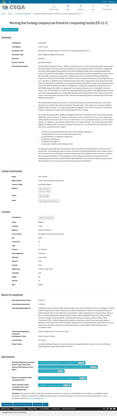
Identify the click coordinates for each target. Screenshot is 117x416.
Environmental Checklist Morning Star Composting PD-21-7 (61, 363)
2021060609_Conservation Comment (54, 385)
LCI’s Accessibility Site (36, 398)
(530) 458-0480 (44, 196)
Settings (112, 2)
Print (45, 405)
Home (3, 14)
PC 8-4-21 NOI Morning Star (51, 371)
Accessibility (44, 409)
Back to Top (5, 409)
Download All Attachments (22, 405)
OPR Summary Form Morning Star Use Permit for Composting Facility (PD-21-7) (68, 367)
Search (93, 7)
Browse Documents (69, 409)
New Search (37, 405)
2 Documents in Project (10, 30)
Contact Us (105, 1)
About (68, 7)
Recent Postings (54, 7)
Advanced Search (107, 7)
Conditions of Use (19, 409)
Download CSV (7, 405)
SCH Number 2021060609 (23, 14)
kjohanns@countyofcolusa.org (49, 201)
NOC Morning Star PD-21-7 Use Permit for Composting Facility (62, 378)
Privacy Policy (32, 409)
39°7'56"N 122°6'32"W (46, 218)
